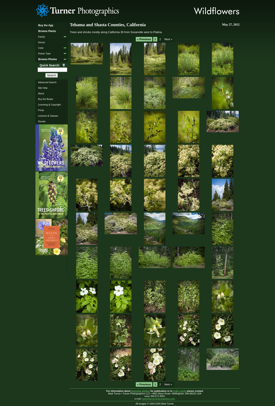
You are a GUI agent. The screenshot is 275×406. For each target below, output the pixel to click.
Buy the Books (45, 99)
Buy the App (45, 25)
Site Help (42, 88)
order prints (179, 391)
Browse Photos (47, 59)
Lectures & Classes (48, 115)
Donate (42, 121)
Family (41, 36)
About (41, 93)
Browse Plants (47, 31)
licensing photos (140, 391)
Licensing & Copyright (49, 104)
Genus (41, 42)
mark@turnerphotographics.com (158, 398)
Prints (41, 110)
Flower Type (44, 53)
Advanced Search (47, 82)
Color (41, 48)
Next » (168, 39)
